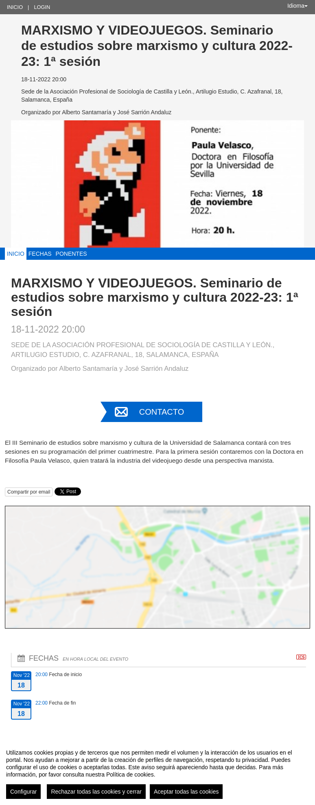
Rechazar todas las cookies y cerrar (96, 791)
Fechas (40, 253)
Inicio (15, 7)
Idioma (297, 5)
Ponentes (71, 253)
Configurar (23, 791)
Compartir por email (28, 492)
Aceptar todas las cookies (186, 791)
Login (42, 7)
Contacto (161, 411)
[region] (157, 771)
